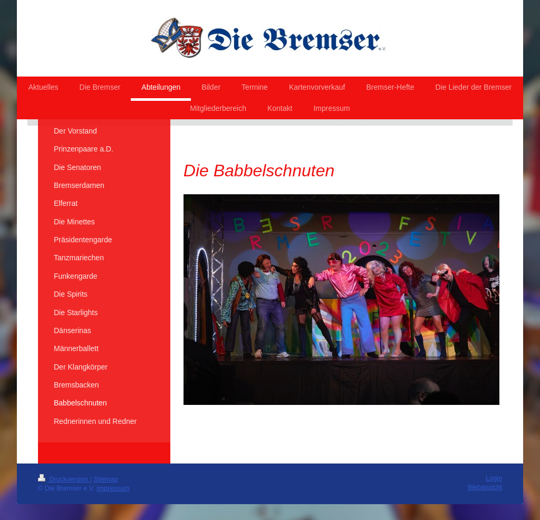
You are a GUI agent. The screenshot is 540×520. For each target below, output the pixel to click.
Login (494, 478)
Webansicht (484, 487)
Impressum (113, 488)
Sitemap (105, 479)
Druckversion (64, 479)
